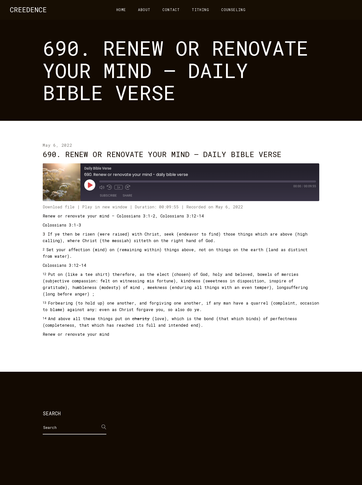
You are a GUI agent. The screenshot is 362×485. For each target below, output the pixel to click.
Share (127, 195)
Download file (59, 206)
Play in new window (104, 206)
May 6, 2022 (57, 145)
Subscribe (108, 195)
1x (118, 187)
